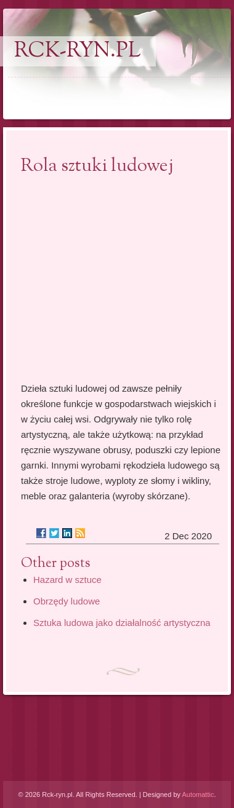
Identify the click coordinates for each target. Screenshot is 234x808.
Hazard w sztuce (67, 579)
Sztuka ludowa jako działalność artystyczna (122, 622)
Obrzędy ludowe (66, 601)
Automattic (198, 794)
